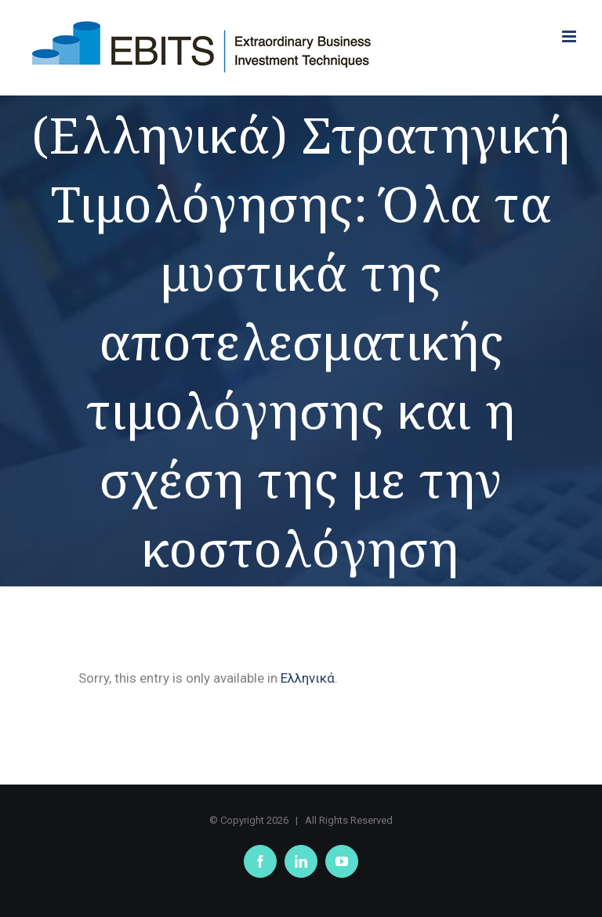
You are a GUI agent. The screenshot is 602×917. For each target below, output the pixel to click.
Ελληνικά (308, 678)
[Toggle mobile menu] (570, 36)
